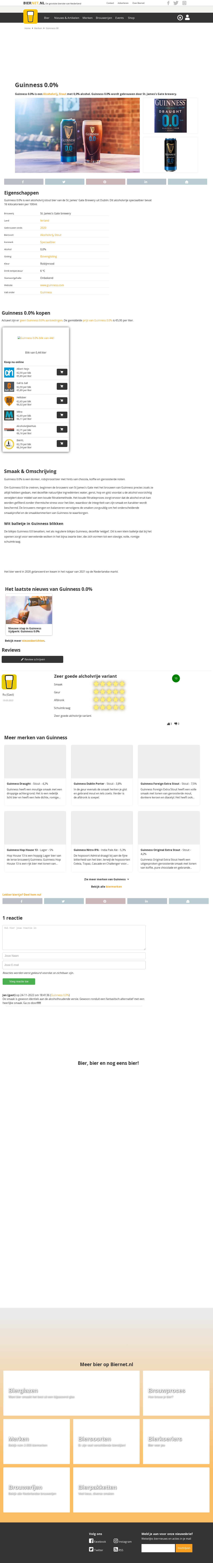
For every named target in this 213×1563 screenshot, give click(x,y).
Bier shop (83, 1516)
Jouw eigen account (148, 1516)
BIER (27, 3)
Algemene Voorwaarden (151, 1504)
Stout (62, 94)
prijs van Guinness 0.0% (97, 320)
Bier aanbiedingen (88, 1508)
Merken (88, 18)
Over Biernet (138, 3)
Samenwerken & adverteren (36, 1516)
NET (35, 3)
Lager (44, 840)
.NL (42, 3)
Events (119, 18)
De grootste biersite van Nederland (63, 3)
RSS (118, 1481)
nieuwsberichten (33, 631)
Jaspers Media (123, 1545)
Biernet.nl (87, 1545)
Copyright (142, 1508)
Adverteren (123, 3)
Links (139, 1512)
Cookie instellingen (31, 1519)
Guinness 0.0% (60, 985)
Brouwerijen (104, 18)
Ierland (44, 220)
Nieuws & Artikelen (66, 18)
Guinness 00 (52, 28)
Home (28, 28)
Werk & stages (28, 1512)
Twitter (96, 1481)
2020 (43, 228)
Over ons (24, 1504)
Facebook (97, 1473)
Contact (110, 3)
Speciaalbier (47, 242)
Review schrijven (33, 649)
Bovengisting (48, 256)
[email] (158, 1479)
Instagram (123, 1473)
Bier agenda (85, 1519)
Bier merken (85, 1504)
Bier (46, 18)
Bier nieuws (84, 1512)
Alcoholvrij (50, 94)
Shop (131, 18)
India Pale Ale (109, 840)
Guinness (46, 292)
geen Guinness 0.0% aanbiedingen (41, 320)
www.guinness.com (52, 285)
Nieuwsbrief (143, 1519)
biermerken (114, 877)
